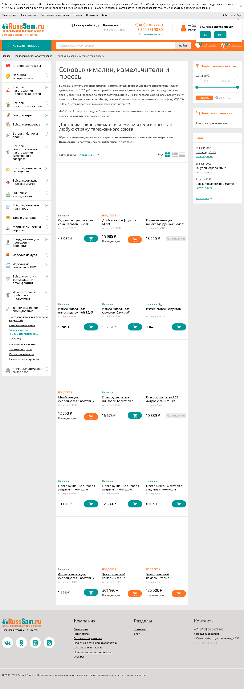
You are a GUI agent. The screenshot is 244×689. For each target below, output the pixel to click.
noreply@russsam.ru (206, 633)
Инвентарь (15, 338)
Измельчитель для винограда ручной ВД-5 (75, 310)
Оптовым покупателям (54, 15)
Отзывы (77, 15)
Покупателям (28, 15)
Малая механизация (21, 354)
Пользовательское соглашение (93, 652)
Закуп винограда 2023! (211, 168)
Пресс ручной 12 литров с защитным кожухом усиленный (121, 489)
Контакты (92, 15)
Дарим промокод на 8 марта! (215, 183)
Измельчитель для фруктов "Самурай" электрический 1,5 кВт (118, 312)
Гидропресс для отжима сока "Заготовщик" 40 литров (75, 223)
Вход (195, 25)
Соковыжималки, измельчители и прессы (24, 332)
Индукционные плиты (22, 344)
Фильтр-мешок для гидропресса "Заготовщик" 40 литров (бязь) (77, 577)
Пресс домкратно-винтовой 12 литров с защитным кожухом (117, 400)
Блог (105, 15)
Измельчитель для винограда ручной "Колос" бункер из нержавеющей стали (165, 225)
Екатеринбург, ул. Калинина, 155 (99, 25)
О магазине (9, 15)
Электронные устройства (24, 359)
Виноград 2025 (206, 152)
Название (87, 154)
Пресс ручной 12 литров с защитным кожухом (77, 487)
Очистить (224, 97)
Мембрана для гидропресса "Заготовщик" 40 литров (77, 400)
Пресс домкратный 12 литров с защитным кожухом (162, 400)
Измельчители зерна (22, 325)
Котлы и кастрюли (20, 349)
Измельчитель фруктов (163, 308)
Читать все (202, 198)
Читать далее (204, 156)
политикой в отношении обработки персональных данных (58, 7)
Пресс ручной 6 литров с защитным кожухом (164, 487)
